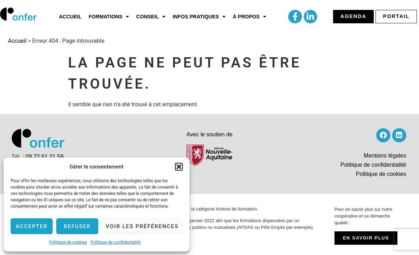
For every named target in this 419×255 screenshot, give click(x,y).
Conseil (150, 16)
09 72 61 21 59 (45, 157)
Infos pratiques (199, 16)
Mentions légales (385, 156)
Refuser (77, 226)
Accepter (31, 226)
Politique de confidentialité (116, 242)
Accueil (70, 16)
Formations (109, 16)
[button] (178, 166)
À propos (249, 16)
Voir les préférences (142, 226)
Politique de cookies (68, 242)
